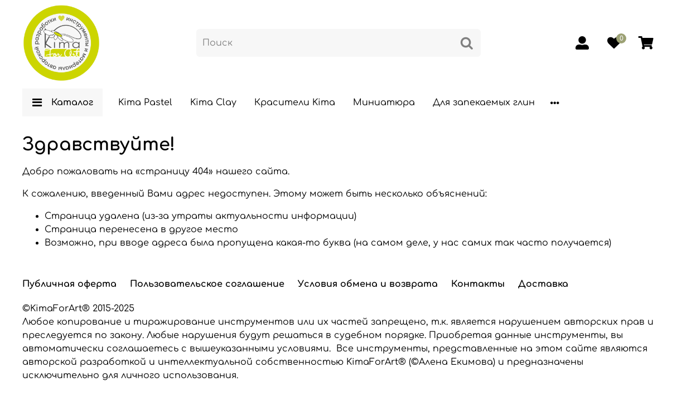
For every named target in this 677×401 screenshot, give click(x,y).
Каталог (62, 102)
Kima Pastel (145, 102)
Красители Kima (294, 102)
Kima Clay (213, 102)
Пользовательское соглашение (207, 284)
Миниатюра (384, 102)
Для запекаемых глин (484, 102)
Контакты (478, 284)
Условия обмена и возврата (368, 284)
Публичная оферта (69, 284)
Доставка (543, 284)
